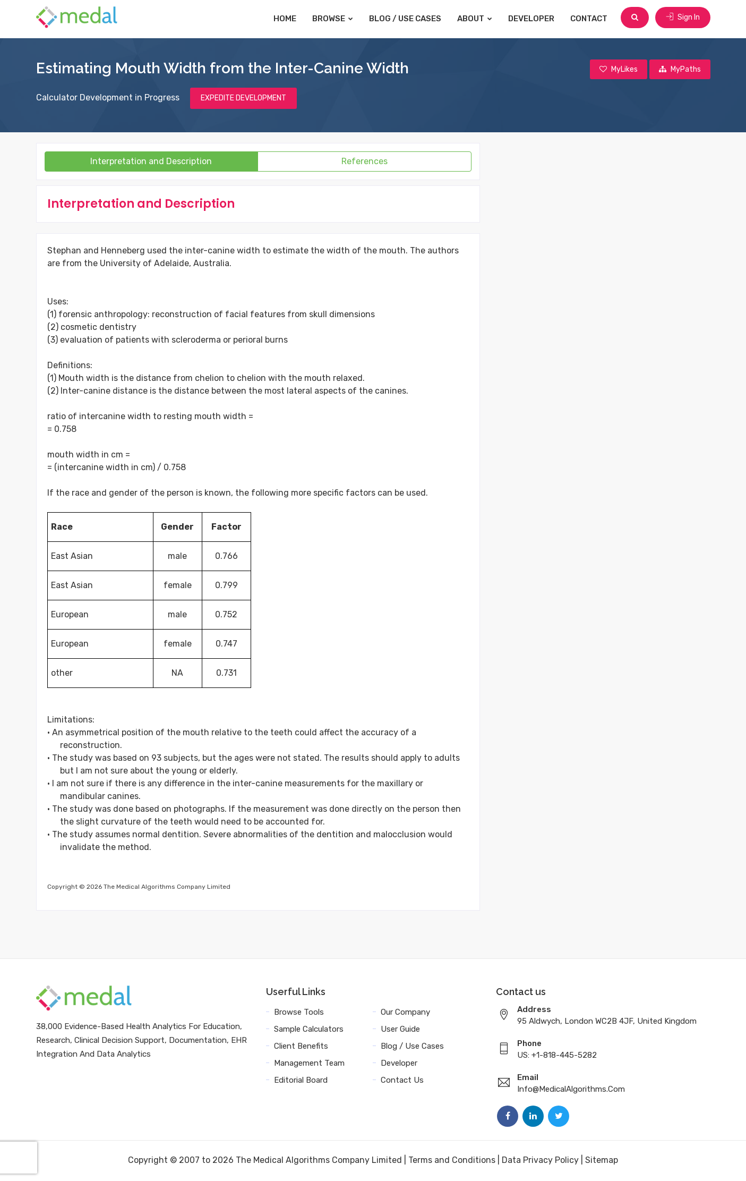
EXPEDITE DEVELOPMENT (243, 99)
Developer (533, 18)
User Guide (400, 1030)
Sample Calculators (309, 1030)
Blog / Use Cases (407, 18)
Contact (591, 18)
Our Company (405, 1013)
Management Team (309, 1064)
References (364, 162)
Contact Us (402, 1081)
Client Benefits (301, 1047)
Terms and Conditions (451, 1161)
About (476, 18)
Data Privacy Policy (540, 1161)
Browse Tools (299, 1013)
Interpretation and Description (151, 162)
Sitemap (601, 1161)
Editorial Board (301, 1081)
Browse (334, 18)
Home (287, 18)
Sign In (683, 18)
